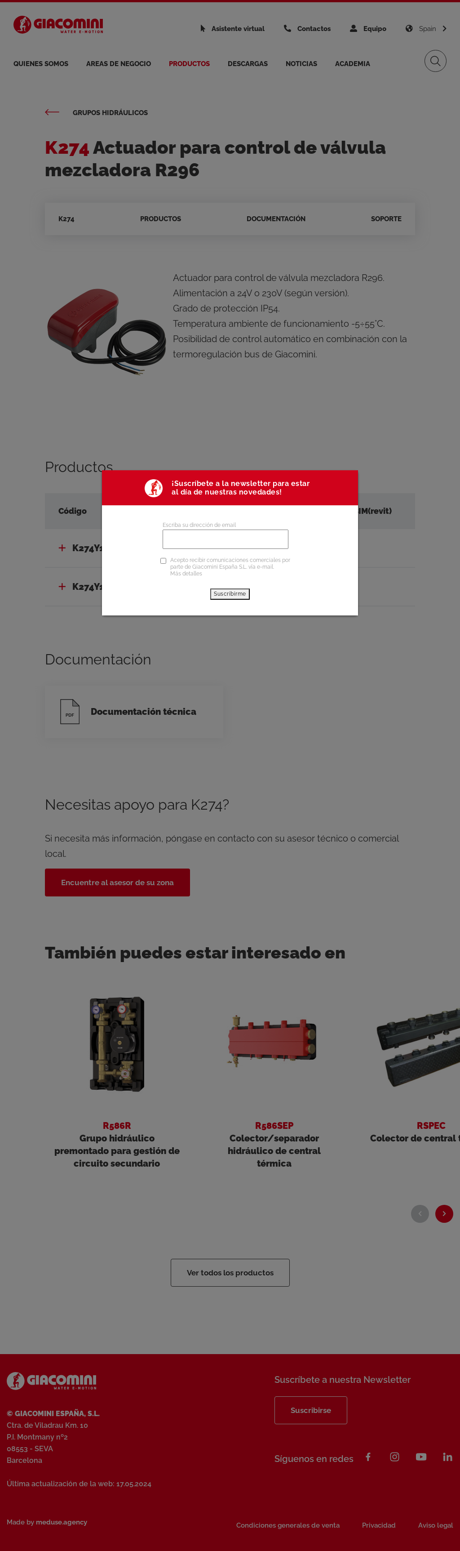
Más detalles (186, 573)
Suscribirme (230, 594)
